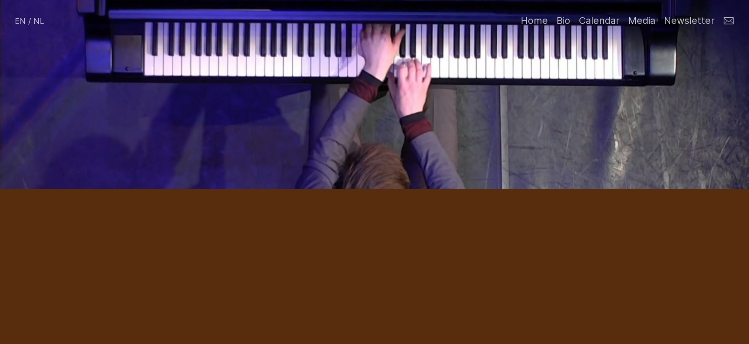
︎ (728, 21)
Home (534, 20)
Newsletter (689, 20)
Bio (563, 20)
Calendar (599, 20)
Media (641, 20)
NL (38, 21)
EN (20, 21)
